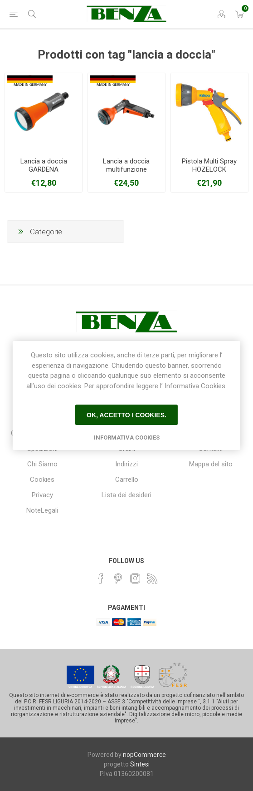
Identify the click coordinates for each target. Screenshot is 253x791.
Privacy (42, 495)
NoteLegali (42, 510)
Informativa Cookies (127, 437)
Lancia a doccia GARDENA (43, 165)
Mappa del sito (211, 464)
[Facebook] (100, 578)
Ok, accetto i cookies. (126, 415)
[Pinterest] (118, 578)
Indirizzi (126, 464)
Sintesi (140, 764)
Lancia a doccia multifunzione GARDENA (126, 169)
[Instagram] (135, 578)
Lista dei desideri (126, 495)
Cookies (42, 479)
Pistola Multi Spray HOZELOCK (209, 165)
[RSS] (152, 578)
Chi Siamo (42, 464)
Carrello (126, 479)
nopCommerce (144, 754)
